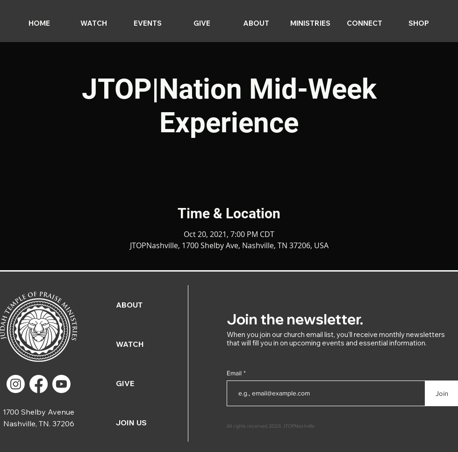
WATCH (130, 344)
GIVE (125, 383)
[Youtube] (61, 384)
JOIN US (131, 422)
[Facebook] (38, 384)
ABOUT (129, 304)
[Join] (441, 393)
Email (235, 373)
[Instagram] (16, 384)
